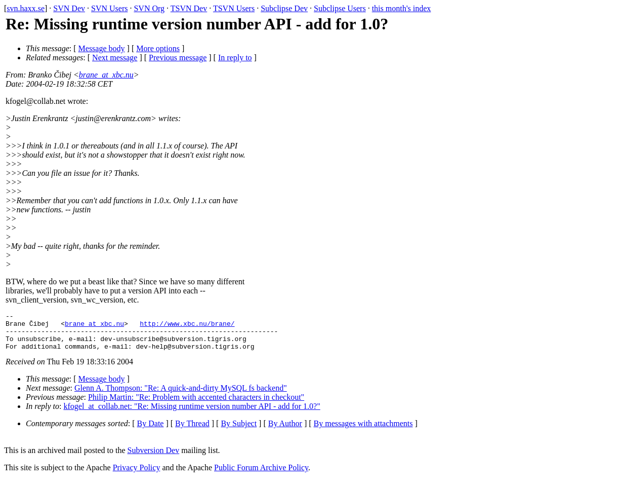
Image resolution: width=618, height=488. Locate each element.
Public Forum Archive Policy (261, 475)
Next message (114, 57)
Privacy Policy (136, 475)
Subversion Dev (154, 458)
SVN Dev (69, 8)
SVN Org (149, 8)
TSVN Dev (189, 8)
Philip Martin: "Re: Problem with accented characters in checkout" (196, 404)
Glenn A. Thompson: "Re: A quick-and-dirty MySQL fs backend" (180, 395)
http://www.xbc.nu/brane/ (187, 326)
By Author (285, 431)
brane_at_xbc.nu (106, 74)
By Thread (192, 431)
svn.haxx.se (26, 8)
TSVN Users (234, 8)
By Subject (239, 431)
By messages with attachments (363, 431)
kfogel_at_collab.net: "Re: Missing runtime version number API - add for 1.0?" (192, 413)
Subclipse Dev (284, 8)
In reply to (235, 57)
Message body (101, 48)
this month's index (401, 8)
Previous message (178, 57)
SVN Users (109, 8)
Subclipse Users (340, 8)
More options (158, 48)
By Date (150, 431)
